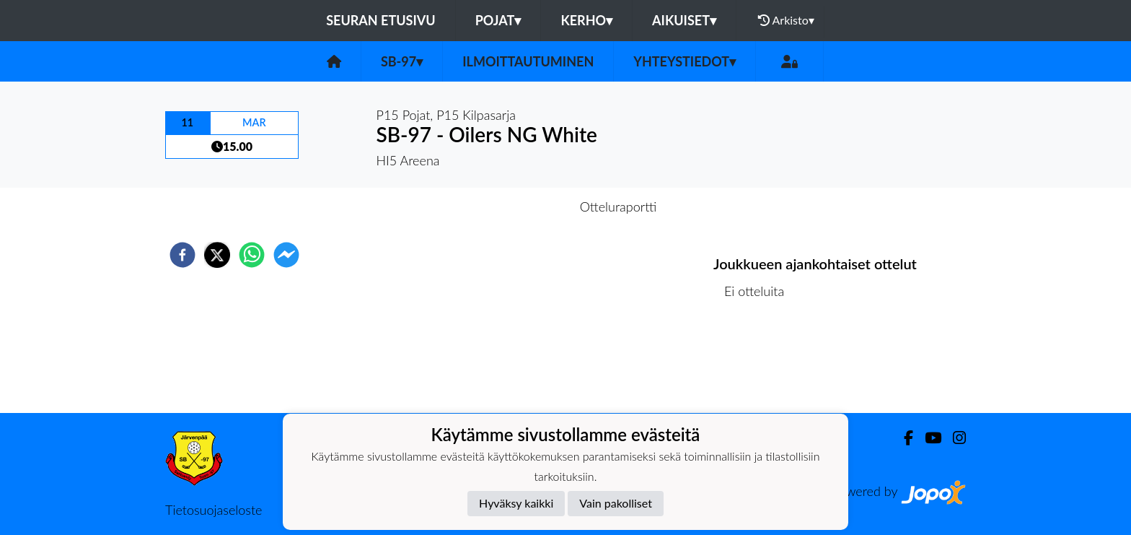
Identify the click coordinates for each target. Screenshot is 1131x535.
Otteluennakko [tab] (516, 206)
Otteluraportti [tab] (618, 206)
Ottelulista (760, 364)
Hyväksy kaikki (516, 503)
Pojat (498, 20)
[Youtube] (927, 437)
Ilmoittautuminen (528, 61)
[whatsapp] (252, 255)
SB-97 (402, 61)
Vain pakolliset (615, 503)
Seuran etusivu (381, 20)
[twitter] (217, 255)
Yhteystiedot (684, 61)
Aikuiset (684, 20)
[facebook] (182, 255)
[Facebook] (902, 437)
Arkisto (786, 20)
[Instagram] (953, 437)
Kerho (586, 20)
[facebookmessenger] (286, 255)
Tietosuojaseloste (213, 510)
